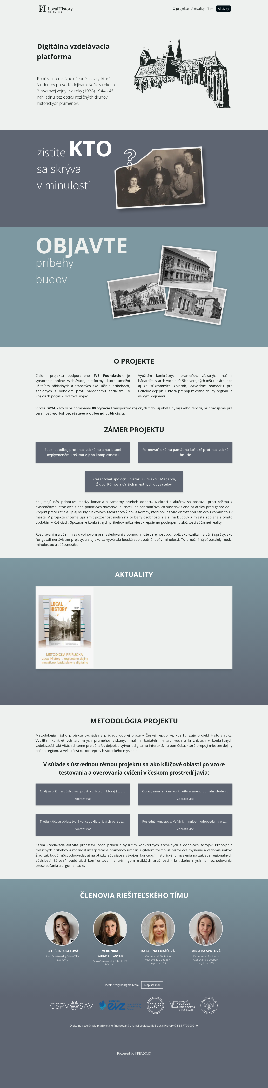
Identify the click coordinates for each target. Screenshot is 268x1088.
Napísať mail (152, 985)
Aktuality (198, 9)
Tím (210, 9)
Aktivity (223, 9)
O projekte (181, 9)
